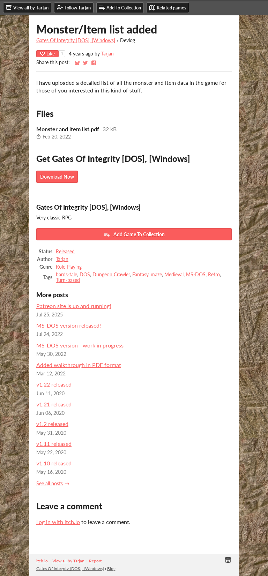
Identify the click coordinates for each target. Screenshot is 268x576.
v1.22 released (54, 384)
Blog (111, 568)
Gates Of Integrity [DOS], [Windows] (75, 40)
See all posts (49, 483)
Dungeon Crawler (111, 274)
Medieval (174, 274)
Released (65, 251)
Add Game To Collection (134, 234)
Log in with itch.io (58, 521)
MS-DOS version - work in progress (80, 345)
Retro (214, 274)
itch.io (42, 560)
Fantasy (140, 274)
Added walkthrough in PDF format (78, 364)
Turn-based (68, 280)
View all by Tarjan (68, 560)
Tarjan (107, 54)
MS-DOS (196, 274)
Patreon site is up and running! (73, 305)
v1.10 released (54, 463)
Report (95, 560)
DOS (85, 274)
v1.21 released (54, 404)
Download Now (57, 177)
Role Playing (69, 267)
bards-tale (66, 274)
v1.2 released (52, 423)
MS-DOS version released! (68, 325)
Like (47, 54)
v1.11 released (54, 443)
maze (156, 274)
